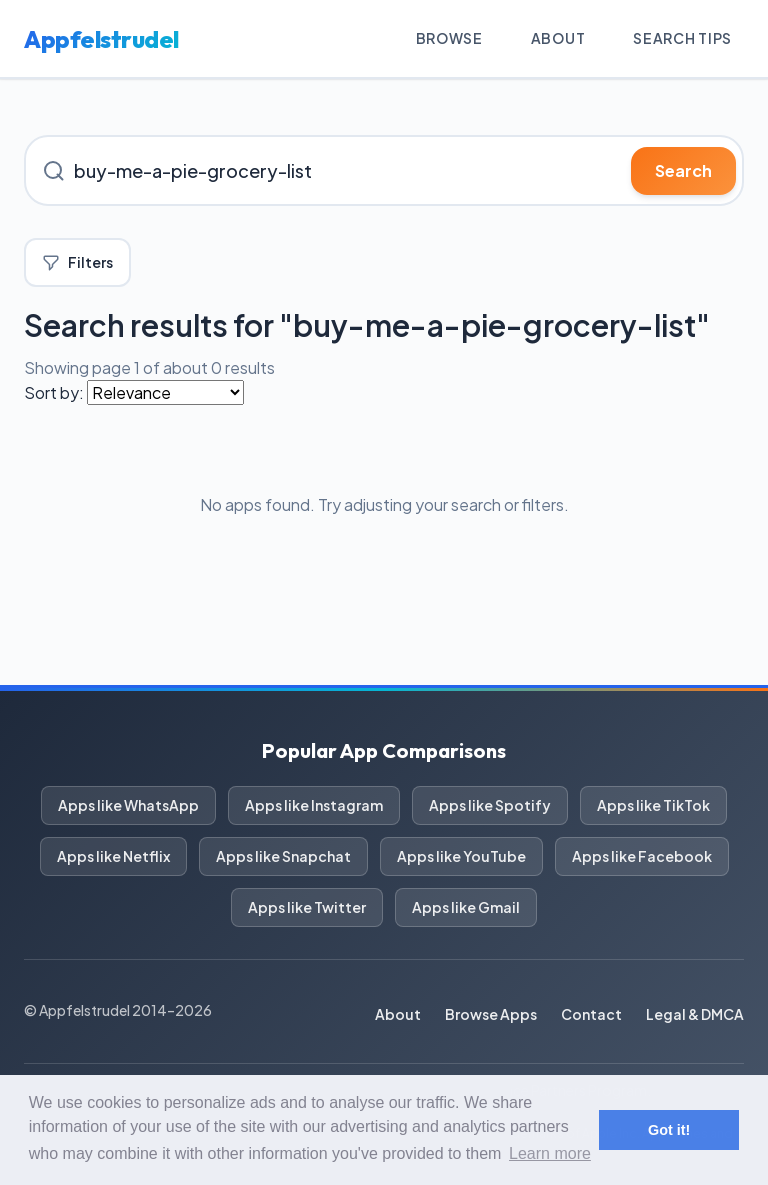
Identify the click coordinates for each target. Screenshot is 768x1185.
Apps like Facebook (642, 856)
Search (683, 170)
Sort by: (54, 392)
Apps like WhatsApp (128, 805)
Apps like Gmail (466, 907)
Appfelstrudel (101, 39)
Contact (591, 1014)
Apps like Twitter (307, 907)
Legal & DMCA (695, 1014)
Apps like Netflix (113, 856)
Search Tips (682, 38)
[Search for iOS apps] (384, 170)
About (558, 38)
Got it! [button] (669, 1130)
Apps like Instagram (314, 805)
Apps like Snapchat (283, 856)
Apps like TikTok (653, 805)
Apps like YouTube (461, 856)
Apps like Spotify (490, 805)
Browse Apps (491, 1014)
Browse (449, 38)
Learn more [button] (550, 1153)
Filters (77, 262)
